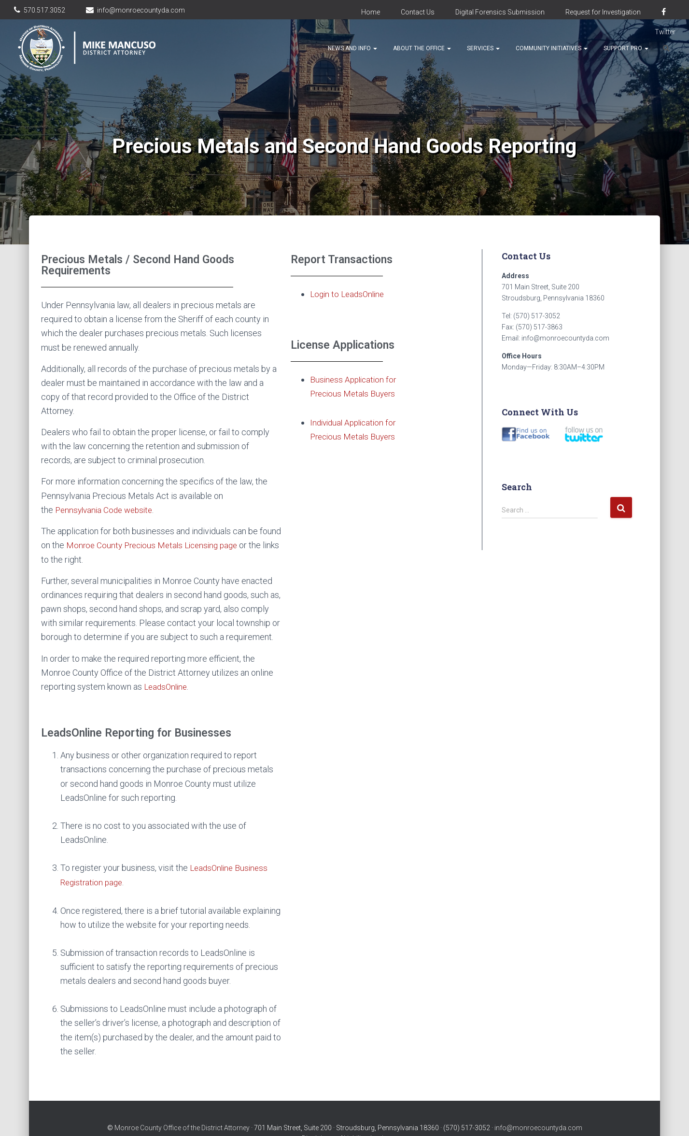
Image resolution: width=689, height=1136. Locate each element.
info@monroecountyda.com (141, 10)
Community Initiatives (552, 48)
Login (378, 1119)
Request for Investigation (603, 12)
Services (483, 48)
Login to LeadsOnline (349, 294)
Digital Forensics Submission (500, 12)
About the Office (422, 48)
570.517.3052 (44, 10)
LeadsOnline (167, 686)
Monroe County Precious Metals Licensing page (156, 545)
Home (370, 12)
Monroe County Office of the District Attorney (182, 1108)
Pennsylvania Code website (106, 510)
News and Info (352, 48)
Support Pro (626, 48)
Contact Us (418, 12)
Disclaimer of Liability (334, 1119)
